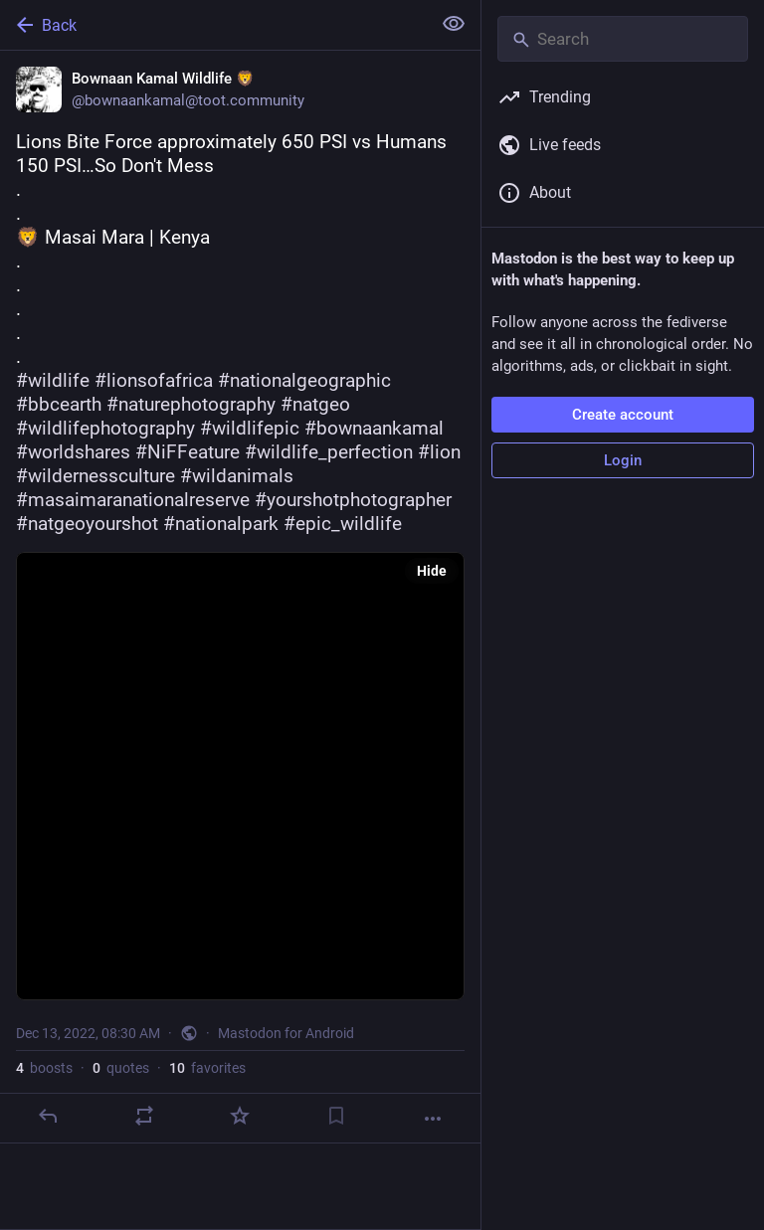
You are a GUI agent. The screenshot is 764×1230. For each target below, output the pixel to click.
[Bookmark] (336, 1116)
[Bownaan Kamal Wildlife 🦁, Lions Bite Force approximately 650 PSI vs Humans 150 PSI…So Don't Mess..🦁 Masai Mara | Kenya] (240, 597)
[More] (433, 1119)
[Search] (622, 39)
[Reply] (48, 1116)
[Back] (213, 25)
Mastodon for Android (286, 1033)
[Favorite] (240, 1116)
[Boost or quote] (144, 1116)
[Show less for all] (453, 24)
